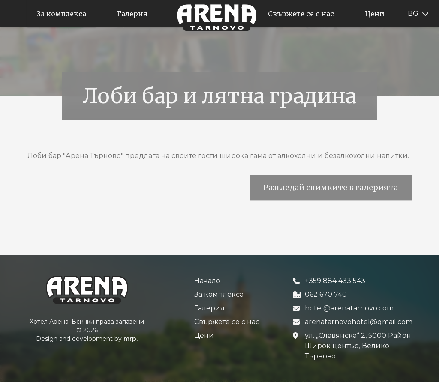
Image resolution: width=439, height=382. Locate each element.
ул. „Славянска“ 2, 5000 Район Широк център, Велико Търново (358, 345)
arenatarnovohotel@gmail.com (358, 322)
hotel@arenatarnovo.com (349, 308)
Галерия (209, 308)
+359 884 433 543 (335, 281)
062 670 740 (326, 294)
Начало (207, 281)
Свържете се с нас (226, 322)
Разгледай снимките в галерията (330, 191)
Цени (204, 335)
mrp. (130, 339)
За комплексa (219, 294)
